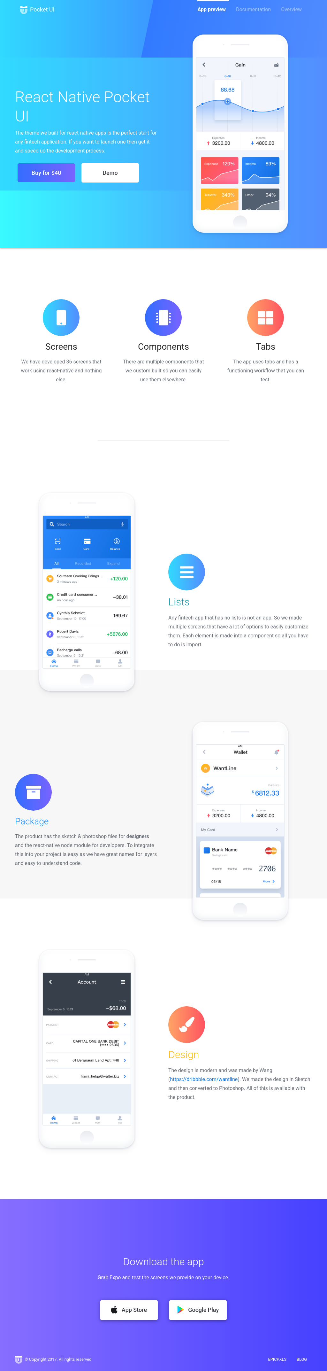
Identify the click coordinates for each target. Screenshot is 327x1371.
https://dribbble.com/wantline (204, 1079)
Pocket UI (37, 10)
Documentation (253, 9)
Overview (291, 9)
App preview (211, 9)
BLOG (302, 1359)
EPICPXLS (277, 1359)
